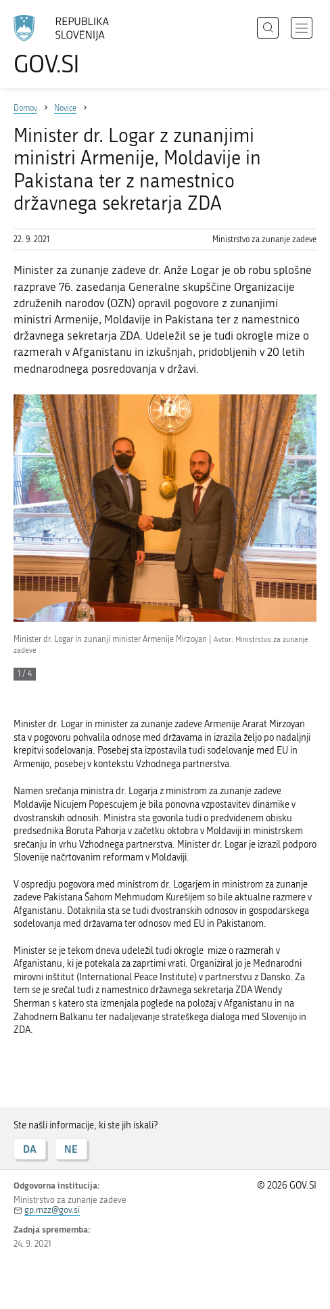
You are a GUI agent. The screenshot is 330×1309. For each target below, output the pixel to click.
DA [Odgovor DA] (30, 1149)
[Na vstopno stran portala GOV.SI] (68, 45)
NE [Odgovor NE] (71, 1149)
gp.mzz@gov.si (52, 1210)
